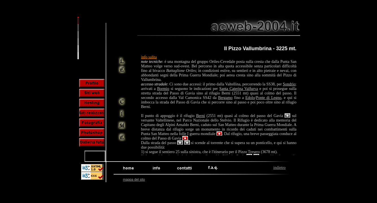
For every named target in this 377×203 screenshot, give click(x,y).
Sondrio (289, 84)
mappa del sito (134, 180)
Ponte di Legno (268, 98)
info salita (149, 57)
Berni (200, 116)
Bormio (163, 89)
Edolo (250, 98)
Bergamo (225, 98)
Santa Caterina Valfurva (238, 89)
